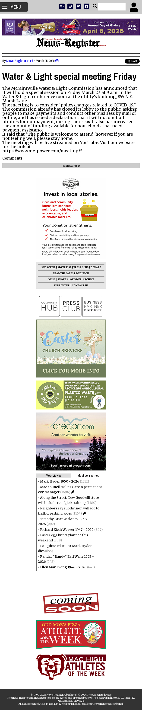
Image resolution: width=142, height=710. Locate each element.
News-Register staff (19, 61)
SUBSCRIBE (48, 267)
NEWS (52, 279)
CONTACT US (80, 285)
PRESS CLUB (80, 267)
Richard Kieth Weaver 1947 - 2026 (67, 530)
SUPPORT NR (62, 285)
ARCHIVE (88, 279)
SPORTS (63, 279)
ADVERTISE (64, 267)
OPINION (75, 279)
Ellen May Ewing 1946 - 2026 (63, 567)
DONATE (96, 267)
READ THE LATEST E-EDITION (71, 273)
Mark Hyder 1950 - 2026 (59, 481)
